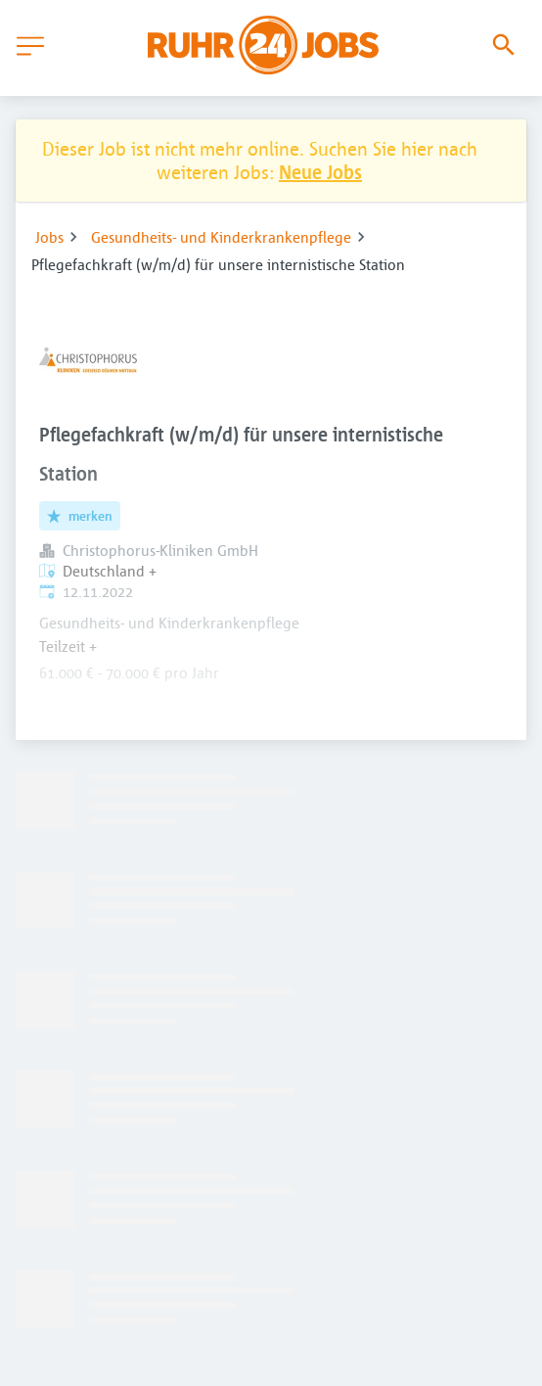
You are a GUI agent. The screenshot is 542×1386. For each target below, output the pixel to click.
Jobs (49, 237)
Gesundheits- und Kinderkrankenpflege (221, 237)
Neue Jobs (320, 172)
